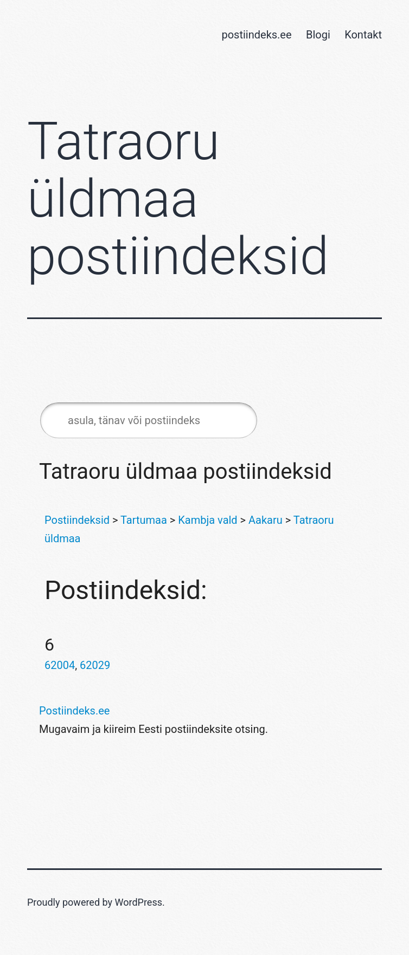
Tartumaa (143, 520)
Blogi (318, 34)
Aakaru (265, 520)
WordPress (138, 902)
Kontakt (363, 34)
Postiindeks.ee (74, 710)
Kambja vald (207, 520)
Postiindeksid (77, 520)
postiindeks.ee (256, 34)
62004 (59, 665)
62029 (95, 665)
